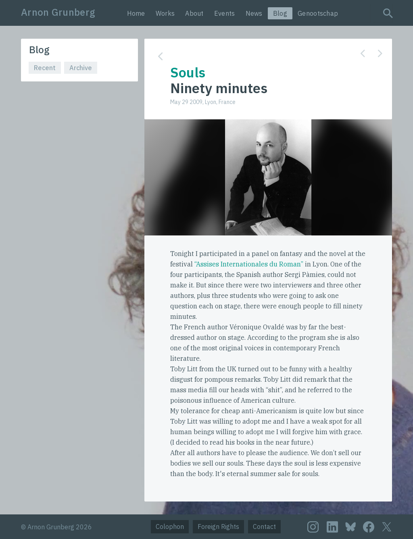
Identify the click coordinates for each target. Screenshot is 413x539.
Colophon (170, 526)
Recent (45, 68)
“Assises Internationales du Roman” (248, 264)
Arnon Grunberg (58, 12)
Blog (280, 13)
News (254, 13)
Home (136, 13)
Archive (80, 68)
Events (224, 13)
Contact (264, 526)
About (194, 13)
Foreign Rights (218, 526)
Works (165, 13)
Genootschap (318, 13)
